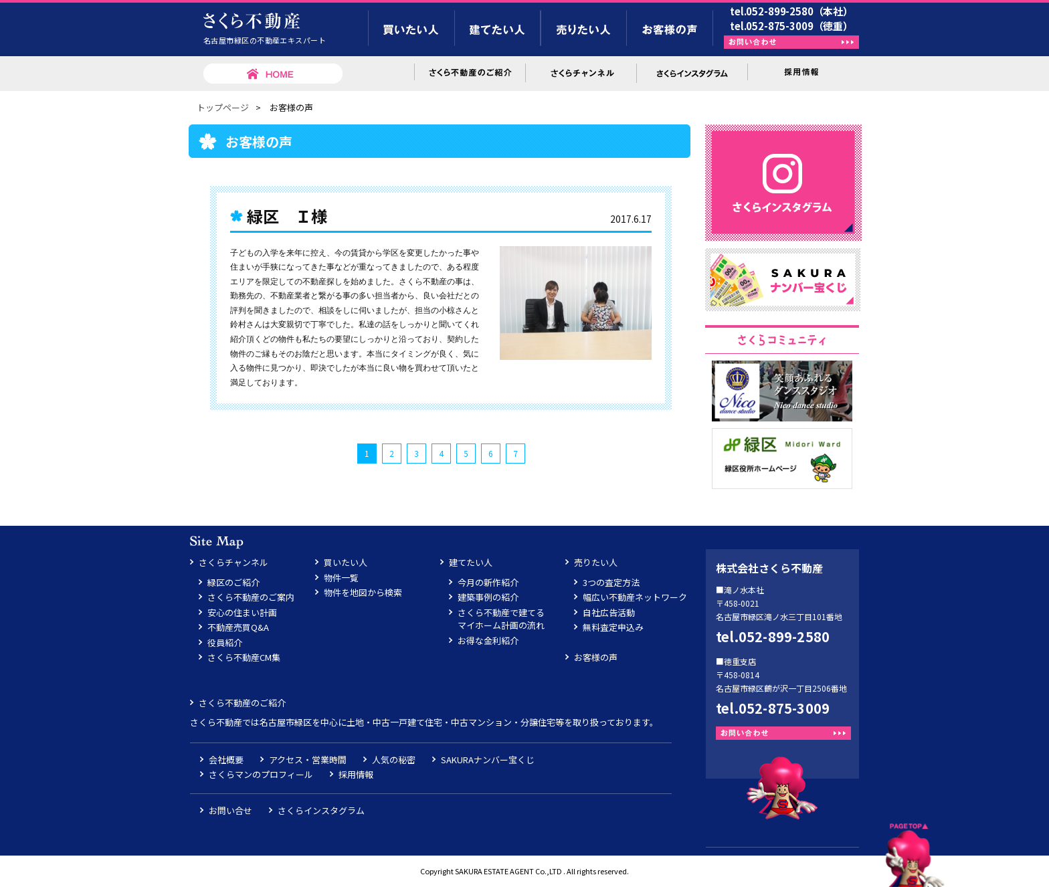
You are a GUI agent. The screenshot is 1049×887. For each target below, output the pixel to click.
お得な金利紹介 (488, 640)
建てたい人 (470, 562)
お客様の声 (595, 657)
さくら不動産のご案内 (250, 597)
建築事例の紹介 (488, 597)
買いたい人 (345, 562)
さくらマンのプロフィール (261, 774)
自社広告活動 (609, 612)
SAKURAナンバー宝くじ (488, 759)
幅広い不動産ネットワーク (635, 597)
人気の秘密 (393, 759)
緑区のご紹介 (233, 582)
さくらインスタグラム (321, 810)
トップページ (223, 107)
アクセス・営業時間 (308, 759)
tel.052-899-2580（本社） (791, 11)
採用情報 (356, 774)
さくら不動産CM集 (243, 657)
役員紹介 (224, 642)
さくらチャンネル (233, 562)
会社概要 (226, 759)
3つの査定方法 (611, 582)
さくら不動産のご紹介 (242, 702)
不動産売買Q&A (238, 627)
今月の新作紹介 (488, 582)
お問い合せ (230, 810)
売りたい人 (595, 562)
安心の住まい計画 (242, 612)
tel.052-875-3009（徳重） (791, 26)
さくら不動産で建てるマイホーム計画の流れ (501, 619)
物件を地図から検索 (363, 592)
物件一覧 (341, 577)
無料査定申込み (613, 627)
